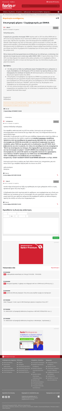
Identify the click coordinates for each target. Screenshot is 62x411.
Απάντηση (56, 238)
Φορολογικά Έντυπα (23, 370)
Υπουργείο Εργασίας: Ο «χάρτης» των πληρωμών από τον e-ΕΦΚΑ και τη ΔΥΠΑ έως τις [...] (28, 283)
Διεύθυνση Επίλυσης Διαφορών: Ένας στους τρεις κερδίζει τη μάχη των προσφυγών (27, 293)
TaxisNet (18, 102)
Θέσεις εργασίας (6, 408)
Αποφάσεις (19, 12)
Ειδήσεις (5, 12)
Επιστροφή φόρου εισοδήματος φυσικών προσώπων (16, 105)
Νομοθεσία (11, 12)
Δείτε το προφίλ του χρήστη (12, 29)
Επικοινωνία (5, 2)
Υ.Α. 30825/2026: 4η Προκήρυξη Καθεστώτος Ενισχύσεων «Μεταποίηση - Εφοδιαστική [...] (27, 320)
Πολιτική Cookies (55, 406)
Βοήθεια (12, 2)
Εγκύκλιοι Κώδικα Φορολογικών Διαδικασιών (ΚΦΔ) (37, 376)
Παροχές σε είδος (51, 366)
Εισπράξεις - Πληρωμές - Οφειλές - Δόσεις (31, 102)
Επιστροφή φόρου (46, 102)
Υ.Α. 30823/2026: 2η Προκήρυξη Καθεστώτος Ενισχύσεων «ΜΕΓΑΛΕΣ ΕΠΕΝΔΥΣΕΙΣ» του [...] (28, 311)
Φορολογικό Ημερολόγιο (24, 368)
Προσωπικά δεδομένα (44, 406)
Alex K (8, 27)
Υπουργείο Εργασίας (38, 384)
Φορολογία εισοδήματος (28, 14)
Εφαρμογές (47, 12)
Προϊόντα (12, 406)
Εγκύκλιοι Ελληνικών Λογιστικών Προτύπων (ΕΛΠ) (38, 370)
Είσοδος (56, 2)
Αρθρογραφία (27, 12)
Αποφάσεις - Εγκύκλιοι (37, 360)
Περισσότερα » (55, 267)
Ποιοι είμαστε (23, 406)
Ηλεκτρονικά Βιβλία (37, 12)
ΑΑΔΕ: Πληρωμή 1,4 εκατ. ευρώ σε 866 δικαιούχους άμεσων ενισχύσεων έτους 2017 (26, 302)
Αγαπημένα (21, 364)
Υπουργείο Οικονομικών (38, 362)
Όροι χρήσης (5, 406)
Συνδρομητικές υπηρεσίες (9, 360)
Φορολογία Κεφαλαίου (38, 382)
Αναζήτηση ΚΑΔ (51, 376)
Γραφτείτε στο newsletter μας (28, 396)
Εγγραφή (50, 1)
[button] (4, 214)
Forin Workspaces (8, 372)
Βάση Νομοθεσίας (8, 362)
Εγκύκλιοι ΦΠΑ (36, 380)
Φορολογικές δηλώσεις (9, 370)
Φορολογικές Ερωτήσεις (12, 14)
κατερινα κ (9, 121)
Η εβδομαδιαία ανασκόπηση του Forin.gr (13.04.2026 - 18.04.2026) (22, 274)
